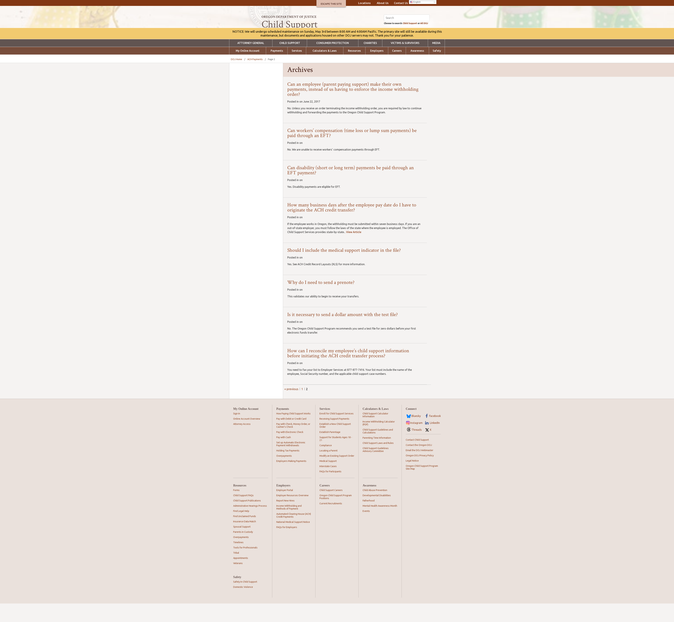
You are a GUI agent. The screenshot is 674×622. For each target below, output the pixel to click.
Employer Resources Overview (292, 514)
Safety (437, 69)
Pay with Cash (283, 455)
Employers (377, 69)
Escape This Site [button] (331, 3)
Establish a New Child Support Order (335, 444)
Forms (236, 508)
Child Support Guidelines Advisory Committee (376, 468)
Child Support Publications (247, 519)
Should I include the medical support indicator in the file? (344, 269)
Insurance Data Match (244, 540)
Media (436, 61)
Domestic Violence (243, 605)
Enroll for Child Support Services (336, 432)
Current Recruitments (330, 522)
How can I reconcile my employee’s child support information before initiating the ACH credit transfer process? (348, 372)
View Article (353, 250)
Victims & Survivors (405, 61)
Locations (364, 3)
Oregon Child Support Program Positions (335, 515)
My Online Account (247, 69)
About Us (383, 3)
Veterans (238, 581)
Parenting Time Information (377, 456)
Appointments (240, 576)
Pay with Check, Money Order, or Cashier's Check (293, 444)
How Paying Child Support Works (293, 432)
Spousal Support (242, 545)
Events (366, 529)
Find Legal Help (241, 529)
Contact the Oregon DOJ (419, 463)
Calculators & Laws (325, 69)
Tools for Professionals (245, 566)
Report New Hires (285, 519)
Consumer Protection (332, 61)
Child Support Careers (331, 508)
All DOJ (425, 41)
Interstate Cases (328, 484)
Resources (354, 69)
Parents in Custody (243, 550)
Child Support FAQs (243, 514)
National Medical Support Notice (293, 540)
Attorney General (250, 61)
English (415, 2)
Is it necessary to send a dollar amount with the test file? (342, 333)
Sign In (236, 432)
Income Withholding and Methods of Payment (289, 526)
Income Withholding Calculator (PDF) (379, 441)
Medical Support (328, 479)
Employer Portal (284, 508)
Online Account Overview (246, 437)
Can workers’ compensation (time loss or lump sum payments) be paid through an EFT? (352, 151)
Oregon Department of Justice (289, 17)
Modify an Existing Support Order (336, 474)
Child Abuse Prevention (375, 508)
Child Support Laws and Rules (378, 461)
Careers (397, 69)
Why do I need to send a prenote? (321, 301)
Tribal (236, 571)
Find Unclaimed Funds (244, 534)
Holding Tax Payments (287, 469)
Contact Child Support (417, 458)
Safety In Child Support (245, 600)
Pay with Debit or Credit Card (291, 437)
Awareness (417, 69)
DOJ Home (236, 77)
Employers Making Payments (291, 479)
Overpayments (284, 474)
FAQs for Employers (286, 545)
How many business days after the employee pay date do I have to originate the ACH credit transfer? (351, 226)
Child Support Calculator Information (375, 433)
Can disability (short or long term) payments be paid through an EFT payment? (350, 189)
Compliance (325, 464)
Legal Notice (412, 479)
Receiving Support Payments (334, 437)
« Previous (291, 407)
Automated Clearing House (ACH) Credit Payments (293, 534)
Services (297, 69)
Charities (370, 61)
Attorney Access (242, 442)
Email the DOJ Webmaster (419, 468)
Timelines (238, 561)
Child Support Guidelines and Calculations (378, 449)
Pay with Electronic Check (289, 450)
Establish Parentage (329, 450)
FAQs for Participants (330, 490)
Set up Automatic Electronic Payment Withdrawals (290, 462)
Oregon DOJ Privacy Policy (420, 474)
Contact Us (401, 3)
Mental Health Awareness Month (380, 524)
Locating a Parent (328, 469)
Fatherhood (369, 519)
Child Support (407, 41)
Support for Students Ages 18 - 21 (335, 457)
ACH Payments (255, 77)
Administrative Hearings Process (250, 524)
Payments (277, 69)
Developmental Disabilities (377, 514)
